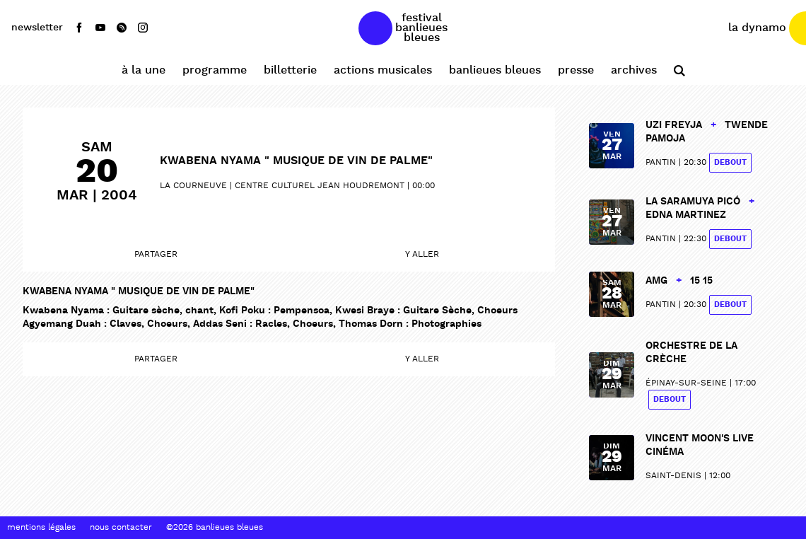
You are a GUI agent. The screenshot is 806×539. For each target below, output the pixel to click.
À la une (143, 70)
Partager (155, 254)
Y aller (422, 254)
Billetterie (290, 70)
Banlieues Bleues (495, 70)
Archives (634, 70)
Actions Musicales (383, 70)
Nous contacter (121, 527)
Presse (576, 70)
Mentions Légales (41, 527)
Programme (214, 70)
